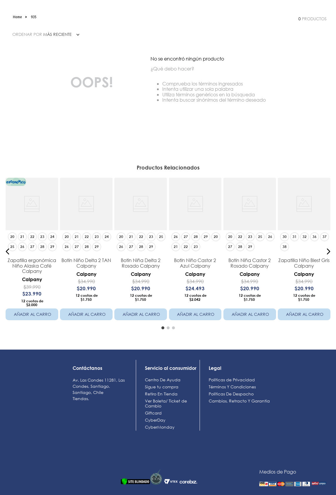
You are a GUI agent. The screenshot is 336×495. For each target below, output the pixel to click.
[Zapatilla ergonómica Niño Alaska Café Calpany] (32, 251)
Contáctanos (87, 368)
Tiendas (80, 398)
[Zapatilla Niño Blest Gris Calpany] (304, 251)
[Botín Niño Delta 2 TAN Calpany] (86, 251)
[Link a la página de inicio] (17, 17)
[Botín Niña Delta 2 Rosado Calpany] (140, 251)
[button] (8, 251)
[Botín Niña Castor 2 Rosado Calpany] (250, 251)
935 (33, 17)
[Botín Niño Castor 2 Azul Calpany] (195, 251)
